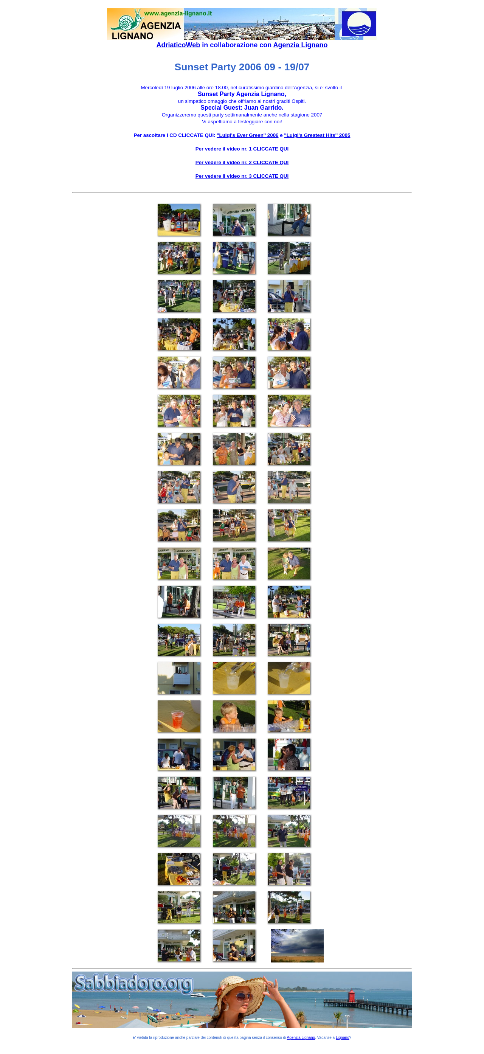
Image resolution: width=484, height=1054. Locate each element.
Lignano (342, 1037)
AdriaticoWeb (178, 45)
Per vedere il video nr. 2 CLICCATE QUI (242, 162)
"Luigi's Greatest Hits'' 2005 (317, 135)
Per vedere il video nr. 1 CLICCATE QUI (242, 149)
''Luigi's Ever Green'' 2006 (247, 135)
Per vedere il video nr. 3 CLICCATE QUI (242, 176)
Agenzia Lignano (300, 45)
